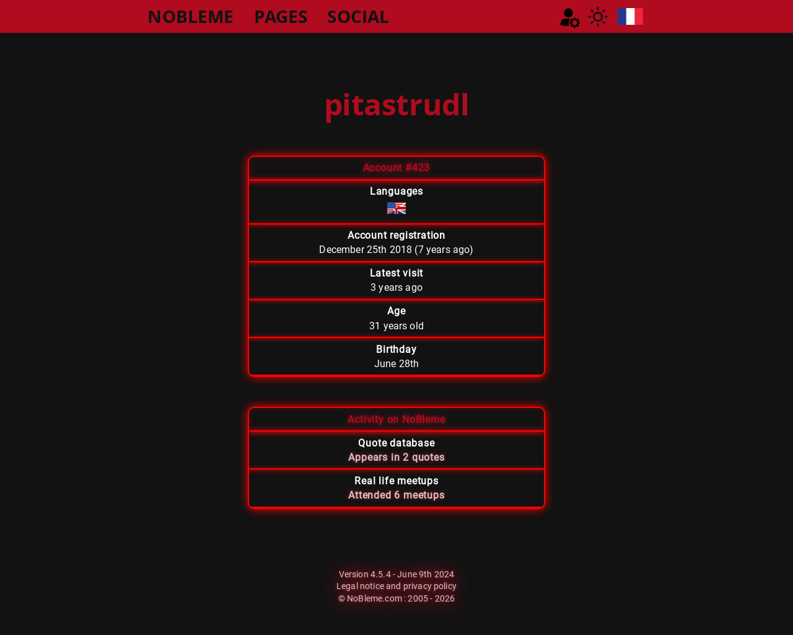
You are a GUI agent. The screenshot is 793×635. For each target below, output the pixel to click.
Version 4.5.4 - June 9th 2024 (397, 574)
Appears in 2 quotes (396, 457)
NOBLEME (190, 16)
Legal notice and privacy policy (396, 586)
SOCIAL (358, 16)
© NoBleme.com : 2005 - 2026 (396, 598)
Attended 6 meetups (396, 495)
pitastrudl (396, 104)
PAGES (281, 16)
